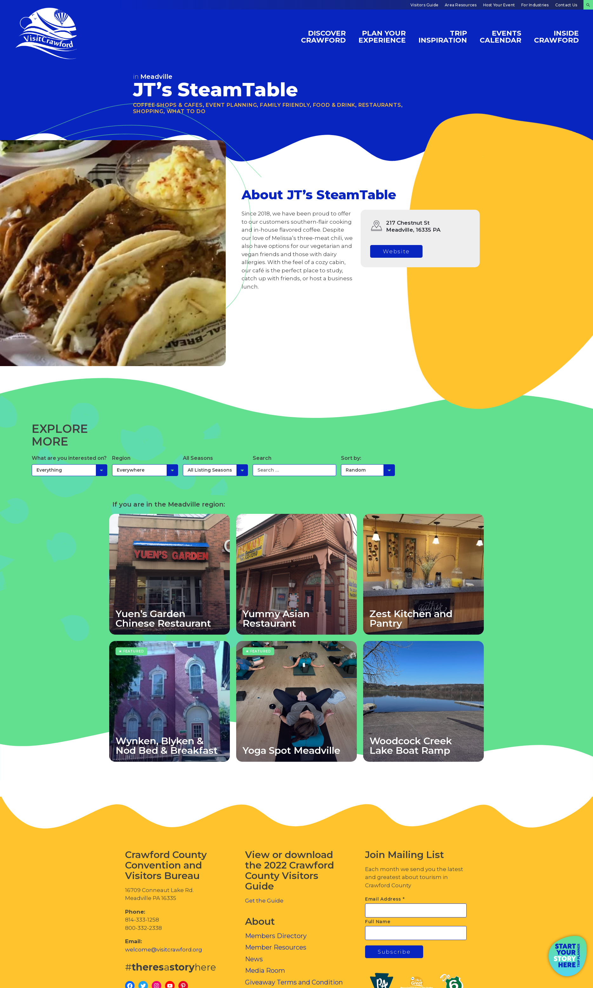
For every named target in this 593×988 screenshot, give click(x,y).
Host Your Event (499, 5)
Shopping (148, 111)
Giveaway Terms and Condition (294, 982)
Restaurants (379, 105)
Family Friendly (285, 105)
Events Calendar (500, 36)
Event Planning (231, 105)
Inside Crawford (556, 36)
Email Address (385, 899)
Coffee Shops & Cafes (168, 105)
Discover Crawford (323, 36)
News (254, 959)
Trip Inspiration (442, 36)
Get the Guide (264, 900)
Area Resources (460, 5)
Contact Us (566, 5)
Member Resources (275, 947)
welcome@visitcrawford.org (163, 949)
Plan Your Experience (382, 36)
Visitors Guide (424, 5)
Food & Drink (334, 105)
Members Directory (276, 936)
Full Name (377, 921)
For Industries (535, 5)
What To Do (186, 111)
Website (396, 251)
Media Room (265, 970)
